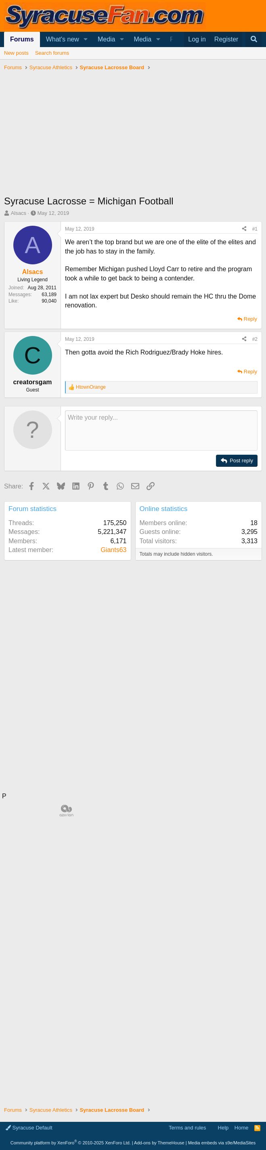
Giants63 (113, 549)
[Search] (253, 39)
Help (223, 1128)
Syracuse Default (29, 1128)
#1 (255, 229)
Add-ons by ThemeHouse (159, 1142)
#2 (255, 339)
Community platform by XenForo (70, 1142)
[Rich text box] (161, 430)
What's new (62, 39)
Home (242, 1128)
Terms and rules (187, 1128)
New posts (16, 53)
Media (106, 39)
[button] (86, 39)
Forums (22, 39)
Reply (250, 319)
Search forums (52, 53)
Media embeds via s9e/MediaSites (222, 1142)
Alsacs (18, 213)
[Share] (244, 229)
